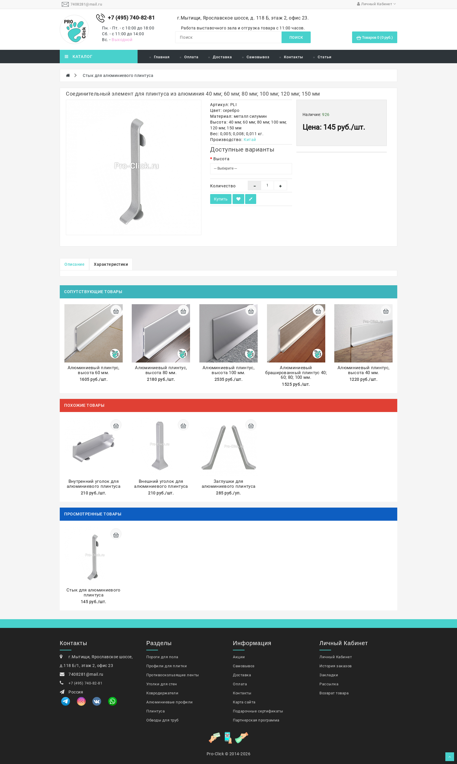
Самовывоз (258, 57)
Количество (223, 186)
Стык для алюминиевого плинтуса (118, 75)
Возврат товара (334, 693)
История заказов (335, 666)
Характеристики (111, 264)
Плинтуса (155, 711)
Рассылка (328, 684)
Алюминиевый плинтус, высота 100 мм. (228, 370)
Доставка (222, 57)
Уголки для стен (161, 684)
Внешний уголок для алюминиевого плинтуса (161, 484)
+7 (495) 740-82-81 (85, 683)
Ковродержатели (162, 693)
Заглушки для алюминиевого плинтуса (228, 484)
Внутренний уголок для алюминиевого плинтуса (93, 484)
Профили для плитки (166, 666)
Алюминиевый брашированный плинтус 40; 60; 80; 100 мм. (296, 372)
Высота (221, 158)
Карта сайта (244, 702)
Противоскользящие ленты (172, 675)
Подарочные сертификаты (258, 711)
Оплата (191, 57)
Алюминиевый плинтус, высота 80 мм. (161, 370)
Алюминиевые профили (169, 702)
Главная (162, 57)
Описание (74, 264)
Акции (239, 657)
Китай (250, 139)
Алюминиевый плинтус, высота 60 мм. (93, 370)
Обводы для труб (162, 720)
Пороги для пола (162, 657)
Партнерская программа (256, 720)
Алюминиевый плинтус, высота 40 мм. (363, 370)
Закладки (328, 675)
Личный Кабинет (335, 657)
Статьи (324, 57)
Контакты (293, 57)
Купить (221, 199)
